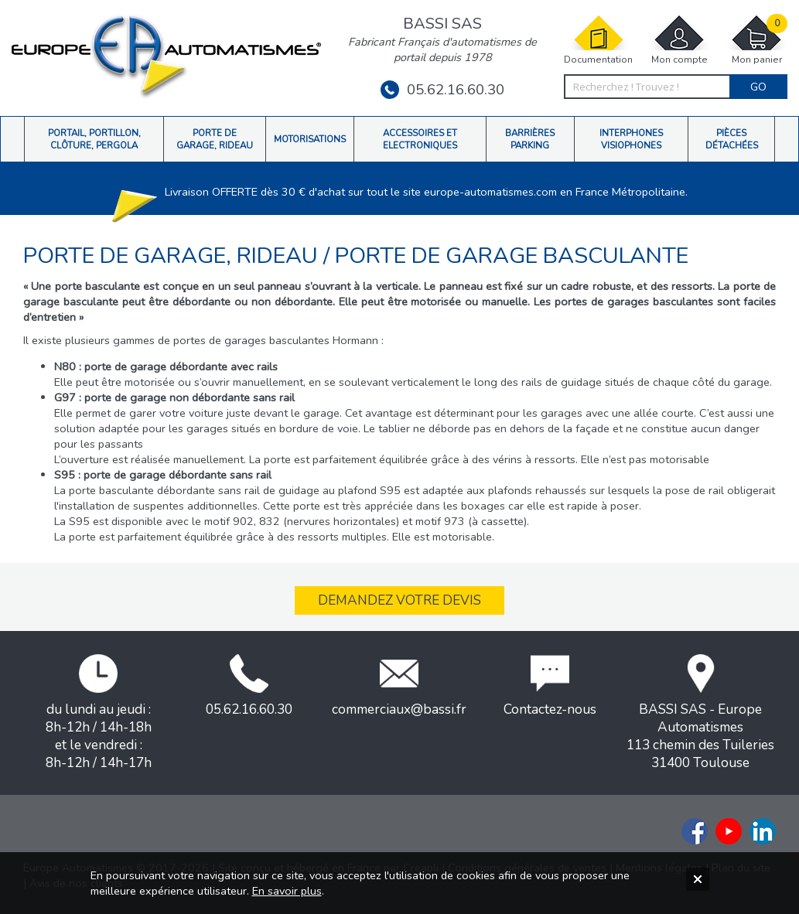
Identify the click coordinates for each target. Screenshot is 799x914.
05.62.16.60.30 (442, 89)
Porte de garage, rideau (173, 255)
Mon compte (679, 40)
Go (758, 86)
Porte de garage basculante (511, 255)
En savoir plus (287, 891)
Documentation (598, 40)
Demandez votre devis (399, 600)
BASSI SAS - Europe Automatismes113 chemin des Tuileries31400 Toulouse (700, 713)
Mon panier (756, 40)
